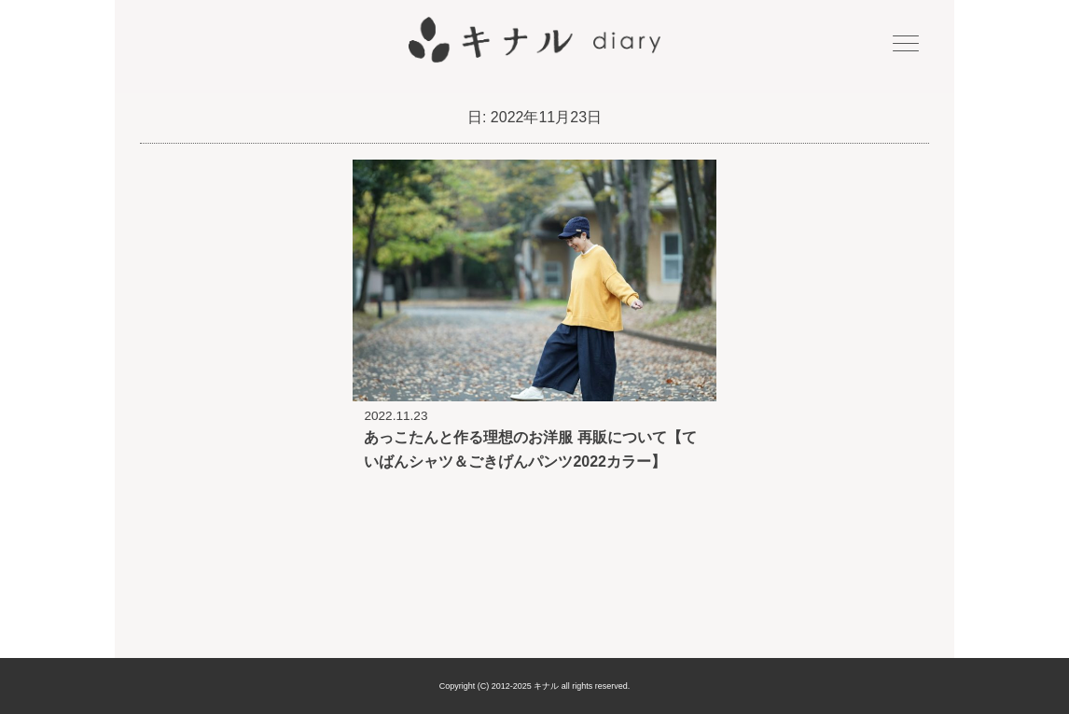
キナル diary (534, 40)
